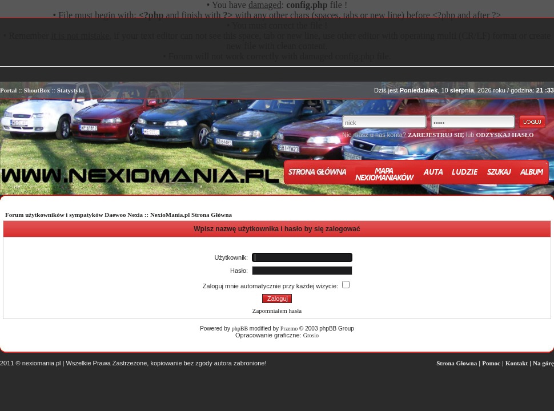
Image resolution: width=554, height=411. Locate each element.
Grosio (311, 335)
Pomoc (491, 363)
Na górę (543, 363)
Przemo (289, 328)
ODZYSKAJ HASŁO (504, 134)
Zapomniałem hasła (277, 310)
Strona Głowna (456, 363)
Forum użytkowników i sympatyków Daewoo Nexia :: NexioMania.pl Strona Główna (118, 214)
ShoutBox (37, 90)
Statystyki (70, 90)
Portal (8, 90)
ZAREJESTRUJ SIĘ (436, 134)
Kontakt (516, 363)
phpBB (240, 328)
